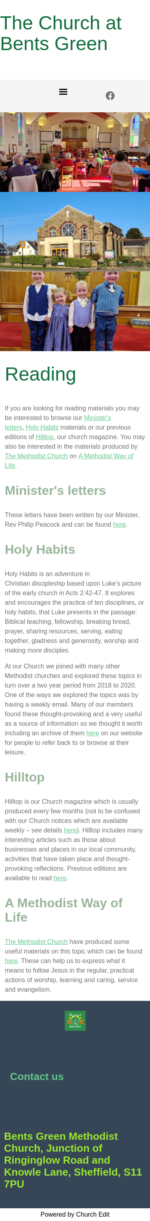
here (119, 524)
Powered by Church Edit (75, 1214)
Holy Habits (42, 427)
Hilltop (44, 437)
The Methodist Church (36, 456)
